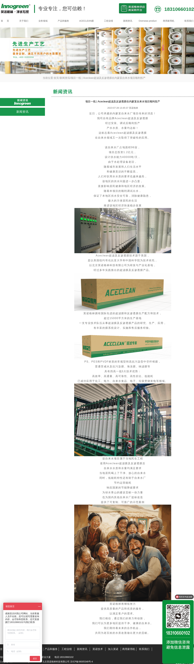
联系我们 (189, 21)
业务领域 (43, 21)
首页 (56, 78)
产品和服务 (63, 21)
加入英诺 (113, 649)
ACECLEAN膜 (86, 21)
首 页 (5, 21)
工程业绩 (108, 21)
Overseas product (148, 21)
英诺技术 (97, 649)
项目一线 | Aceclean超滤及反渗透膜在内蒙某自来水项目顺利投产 (108, 78)
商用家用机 (168, 21)
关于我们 (23, 21)
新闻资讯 (127, 21)
